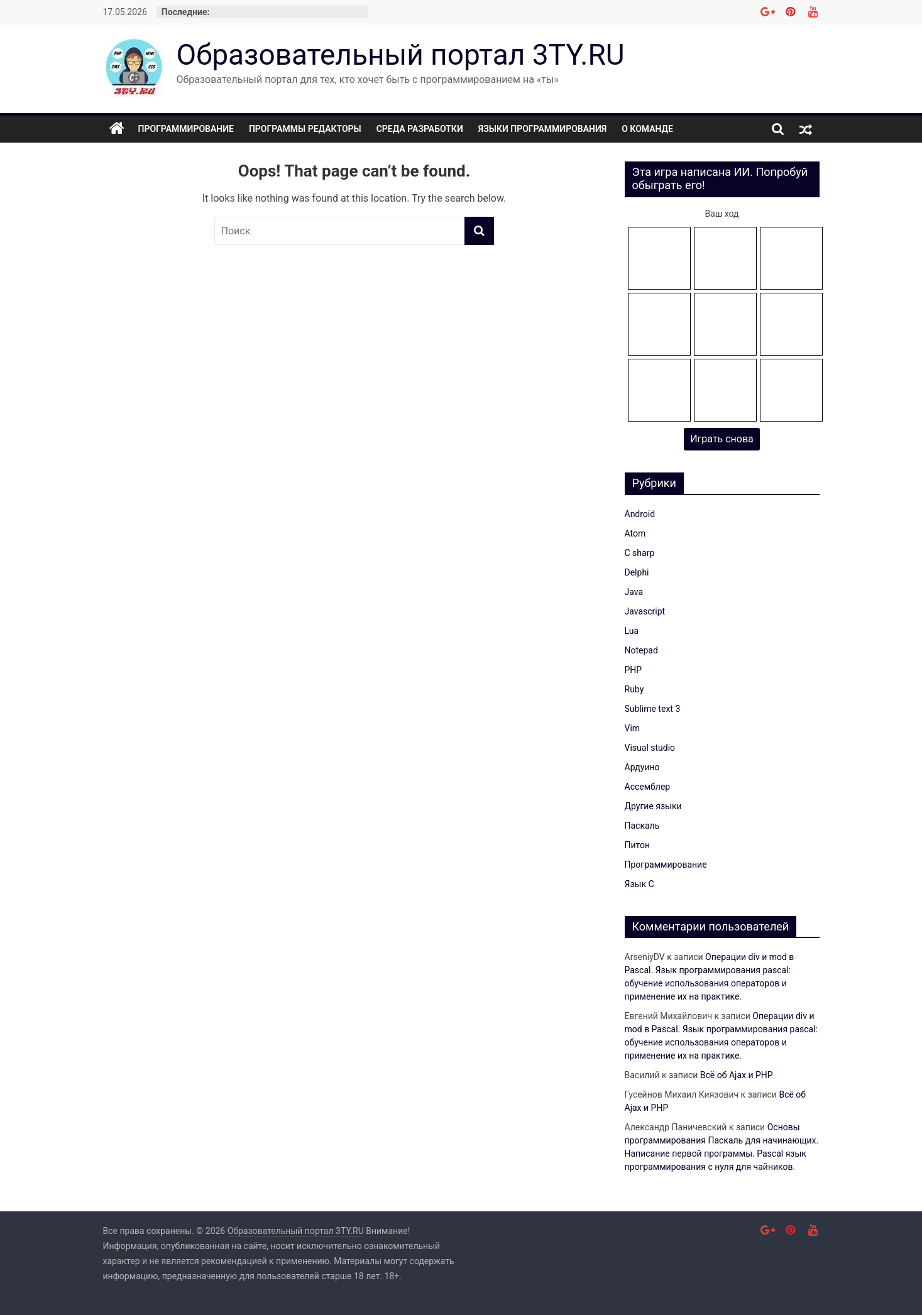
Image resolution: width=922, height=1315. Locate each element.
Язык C (639, 884)
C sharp (640, 553)
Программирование (186, 129)
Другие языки (653, 806)
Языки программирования (542, 129)
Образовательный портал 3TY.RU (401, 55)
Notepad (641, 650)
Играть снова (722, 439)
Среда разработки (419, 129)
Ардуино (642, 767)
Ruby (634, 689)
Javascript (645, 611)
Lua (632, 631)
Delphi (637, 572)
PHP (633, 670)
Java (634, 592)
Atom (635, 533)
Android (640, 514)
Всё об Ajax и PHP (736, 1075)
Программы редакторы (305, 129)
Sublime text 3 (653, 709)
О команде (647, 129)
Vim (632, 728)
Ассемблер (648, 787)
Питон (637, 845)
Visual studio (650, 748)
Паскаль (642, 826)
